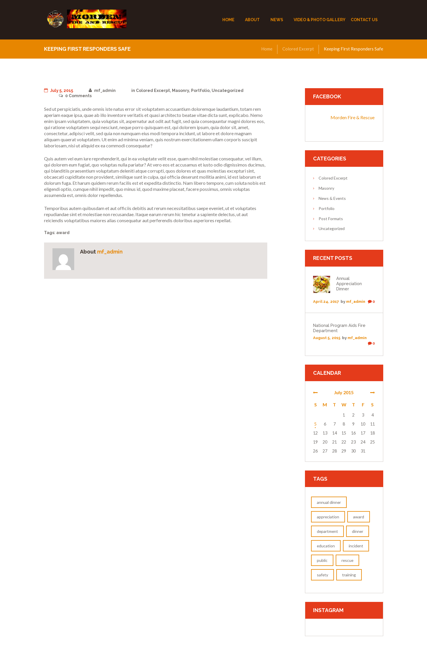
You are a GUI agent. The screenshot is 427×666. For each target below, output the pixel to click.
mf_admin (102, 90)
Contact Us (364, 19)
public (322, 560)
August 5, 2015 (326, 338)
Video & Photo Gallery (320, 19)
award (63, 232)
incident (356, 545)
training (349, 574)
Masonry (180, 90)
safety (322, 574)
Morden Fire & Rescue (352, 117)
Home (228, 19)
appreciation (328, 516)
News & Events (332, 198)
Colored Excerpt (298, 48)
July (344, 392)
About (252, 19)
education (326, 545)
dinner (357, 531)
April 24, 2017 (326, 301)
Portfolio (200, 90)
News (276, 19)
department (327, 531)
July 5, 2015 (58, 90)
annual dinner (329, 502)
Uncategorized (228, 90)
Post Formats (331, 218)
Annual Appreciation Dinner (349, 283)
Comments (75, 95)
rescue (347, 560)
